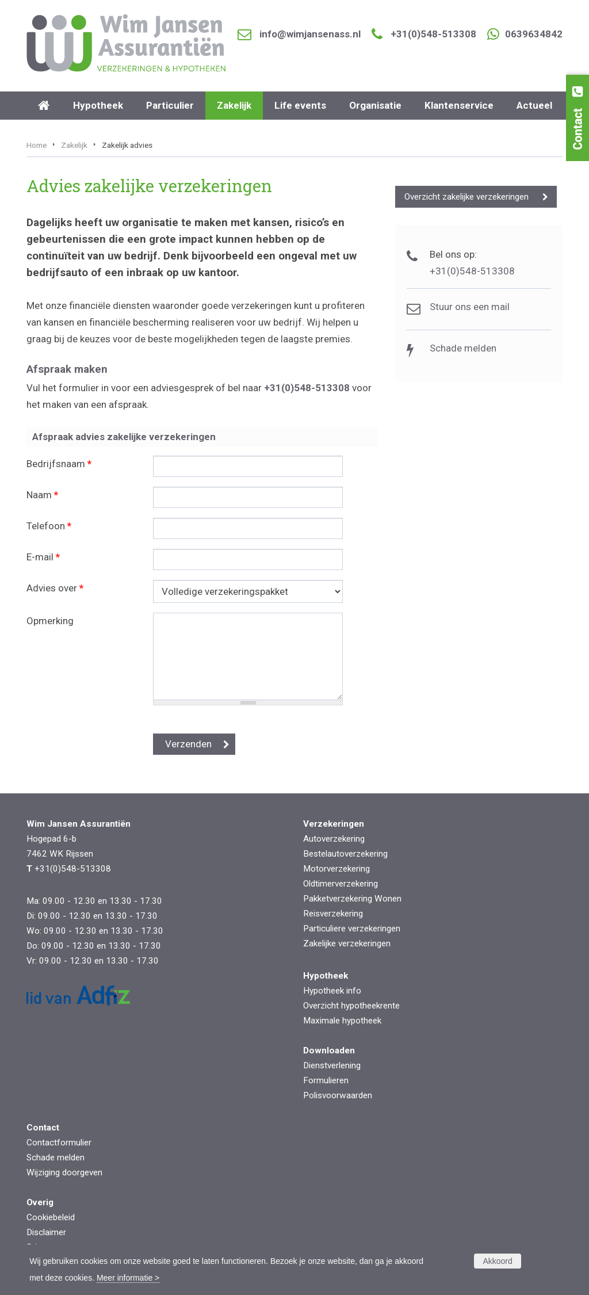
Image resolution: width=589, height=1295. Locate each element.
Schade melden (463, 348)
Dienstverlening (332, 1065)
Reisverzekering (333, 913)
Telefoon (48, 526)
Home (36, 145)
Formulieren (326, 1080)
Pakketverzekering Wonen (352, 898)
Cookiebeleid (50, 1217)
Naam (42, 495)
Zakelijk (74, 145)
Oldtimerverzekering (340, 883)
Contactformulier (58, 1142)
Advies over (54, 588)
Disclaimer (46, 1232)
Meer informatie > (128, 1277)
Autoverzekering (334, 839)
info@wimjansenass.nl (310, 34)
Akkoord (497, 1261)
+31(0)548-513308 (433, 34)
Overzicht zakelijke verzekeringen (466, 197)
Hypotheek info (332, 990)
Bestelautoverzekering (345, 854)
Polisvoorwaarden (337, 1095)
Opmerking (50, 621)
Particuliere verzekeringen (351, 928)
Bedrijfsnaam (58, 463)
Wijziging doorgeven (64, 1172)
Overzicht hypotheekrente (351, 1005)
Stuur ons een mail (470, 306)
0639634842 (534, 34)
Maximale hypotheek (342, 1020)
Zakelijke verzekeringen (347, 943)
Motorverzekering (336, 869)
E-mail (43, 557)
